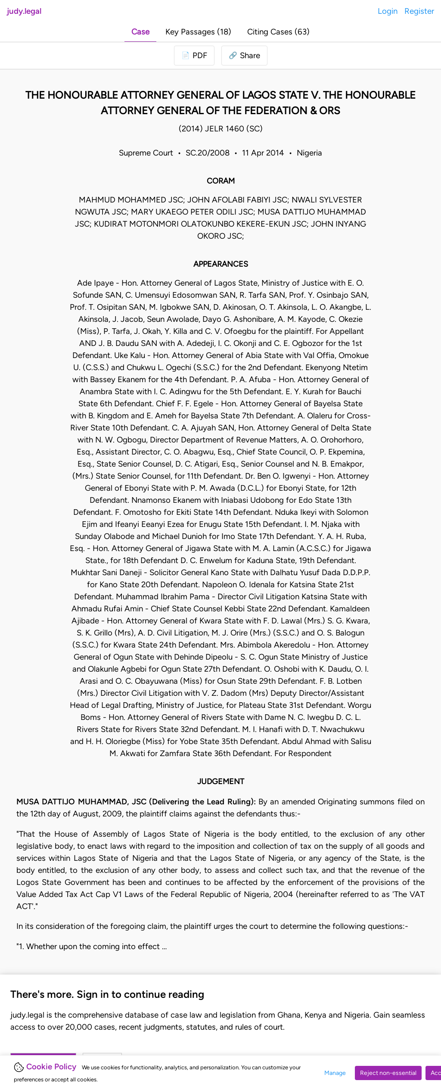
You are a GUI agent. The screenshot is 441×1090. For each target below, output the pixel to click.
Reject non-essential (388, 1073)
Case (140, 32)
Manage (335, 1073)
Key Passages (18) (198, 32)
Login (388, 11)
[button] (244, 55)
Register (419, 11)
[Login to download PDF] (194, 55)
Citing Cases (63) (278, 32)
